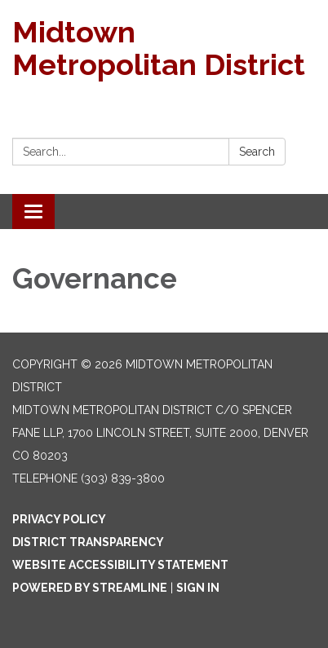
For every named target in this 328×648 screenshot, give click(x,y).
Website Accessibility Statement (120, 564)
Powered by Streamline (89, 587)
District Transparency (88, 542)
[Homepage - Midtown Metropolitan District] (164, 48)
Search (257, 151)
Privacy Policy (59, 519)
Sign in (197, 587)
